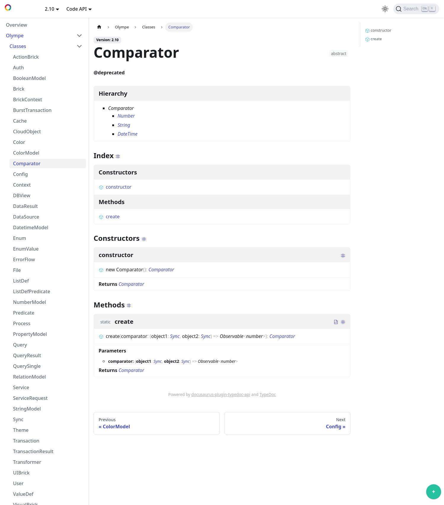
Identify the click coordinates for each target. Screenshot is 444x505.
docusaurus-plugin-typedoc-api (220, 394)
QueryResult (27, 355)
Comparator (26, 163)
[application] (433, 493)
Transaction (26, 440)
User (18, 483)
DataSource (26, 217)
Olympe (15, 35)
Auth (18, 67)
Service (21, 387)
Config (20, 174)
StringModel (27, 408)
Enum (19, 238)
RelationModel (29, 376)
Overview (16, 25)
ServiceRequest (30, 398)
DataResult (25, 206)
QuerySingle (27, 366)
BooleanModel (29, 78)
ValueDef (23, 494)
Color (19, 142)
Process (22, 323)
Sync (18, 419)
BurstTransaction (32, 110)
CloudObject (27, 131)
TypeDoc (267, 394)
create (109, 216)
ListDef (21, 281)
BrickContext (27, 99)
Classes (17, 46)
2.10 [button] (49, 9)
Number (126, 116)
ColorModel (26, 153)
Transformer (27, 462)
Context (22, 185)
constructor (115, 187)
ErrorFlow (24, 259)
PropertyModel (30, 334)
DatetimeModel (30, 227)
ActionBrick (26, 57)
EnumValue (26, 249)
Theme (21, 430)
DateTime (127, 134)
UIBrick (21, 472)
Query (20, 345)
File (17, 270)
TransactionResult (33, 451)
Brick (18, 89)
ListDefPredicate (31, 291)
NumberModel (29, 302)
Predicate (23, 313)
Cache (20, 121)
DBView (21, 195)
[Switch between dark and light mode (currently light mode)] (385, 9)
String (124, 125)
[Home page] (99, 27)
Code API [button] (76, 9)
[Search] (416, 9)
